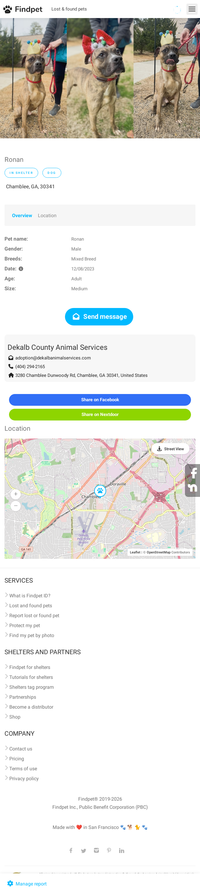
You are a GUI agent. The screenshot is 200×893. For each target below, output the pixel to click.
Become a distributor (31, 707)
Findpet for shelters (29, 667)
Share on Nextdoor (100, 414)
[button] (96, 485)
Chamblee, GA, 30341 (30, 186)
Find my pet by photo (31, 635)
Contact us (20, 749)
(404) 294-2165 (30, 366)
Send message (99, 316)
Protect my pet (24, 625)
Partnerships (22, 697)
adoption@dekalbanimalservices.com (53, 358)
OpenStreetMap (159, 552)
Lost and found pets (30, 605)
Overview (22, 215)
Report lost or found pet (34, 615)
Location (47, 215)
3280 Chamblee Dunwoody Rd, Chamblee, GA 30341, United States (81, 375)
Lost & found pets (69, 9)
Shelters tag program (31, 687)
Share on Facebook (100, 399)
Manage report (26, 884)
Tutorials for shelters (31, 677)
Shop (14, 717)
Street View (174, 449)
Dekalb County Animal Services (57, 347)
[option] (33, 78)
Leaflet (135, 552)
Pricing (16, 759)
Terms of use (23, 768)
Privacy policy (24, 778)
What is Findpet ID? (30, 596)
